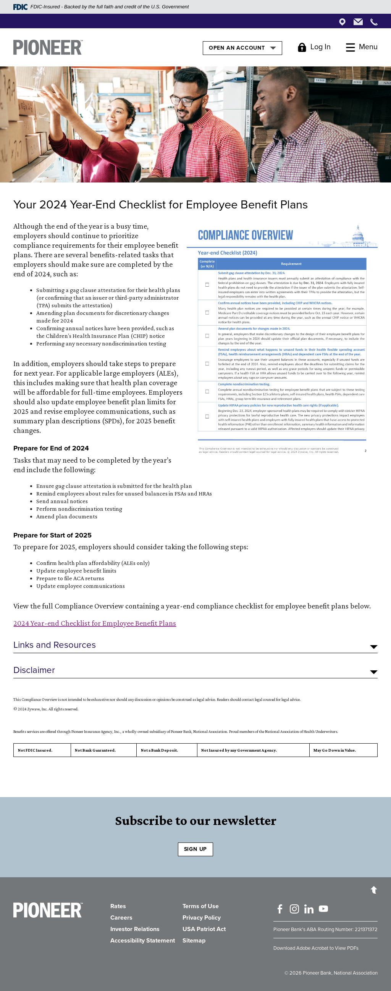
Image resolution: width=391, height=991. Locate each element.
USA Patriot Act (204, 929)
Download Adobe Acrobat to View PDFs (316, 948)
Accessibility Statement (142, 940)
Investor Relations (135, 929)
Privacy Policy (202, 918)
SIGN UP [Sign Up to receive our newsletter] (195, 849)
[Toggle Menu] (362, 47)
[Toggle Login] (314, 47)
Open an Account (242, 47)
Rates (118, 906)
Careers (121, 918)
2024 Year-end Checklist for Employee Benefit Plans (94, 623)
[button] (195, 645)
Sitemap (194, 940)
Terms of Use (201, 906)
